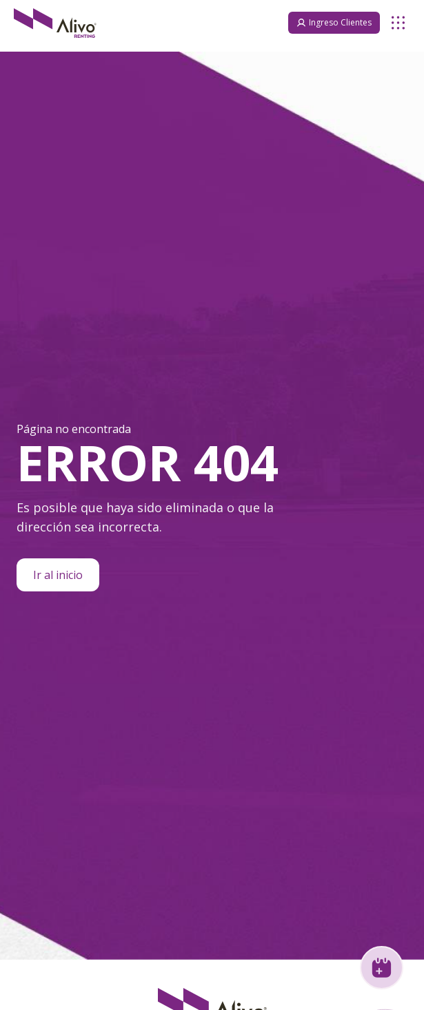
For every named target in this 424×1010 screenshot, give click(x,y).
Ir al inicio (58, 574)
